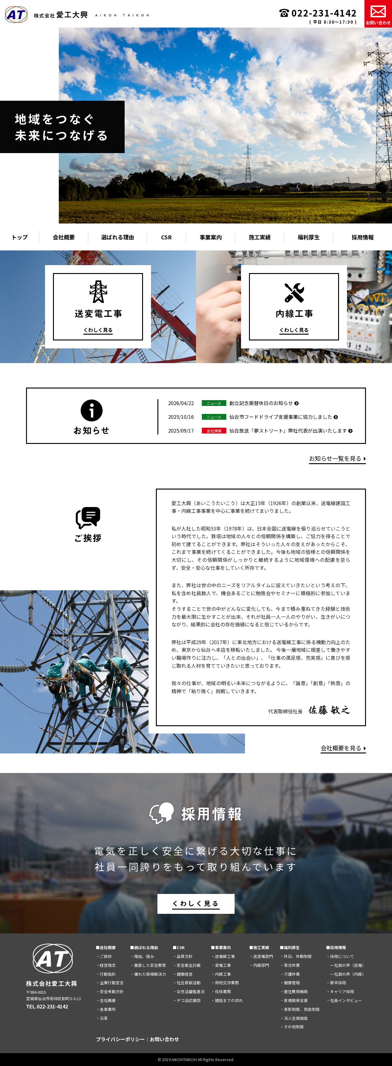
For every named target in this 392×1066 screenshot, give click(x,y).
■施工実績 (259, 947)
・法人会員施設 (294, 1018)
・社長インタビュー (344, 1000)
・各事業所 (106, 1009)
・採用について (340, 956)
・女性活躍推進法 (189, 991)
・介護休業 (290, 974)
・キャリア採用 (340, 991)
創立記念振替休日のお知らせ (233, 403)
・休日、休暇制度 (296, 956)
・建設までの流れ (227, 1000)
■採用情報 (336, 947)
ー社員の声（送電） (346, 965)
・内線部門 (259, 965)
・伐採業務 (221, 991)
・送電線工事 (223, 956)
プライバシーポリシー (120, 1039)
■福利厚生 (290, 947)
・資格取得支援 (294, 1000)
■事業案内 (221, 947)
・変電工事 (221, 965)
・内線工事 (221, 974)
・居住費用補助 (294, 991)
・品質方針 (183, 956)
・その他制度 (292, 1027)
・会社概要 (106, 1000)
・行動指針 (106, 974)
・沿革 (102, 1018)
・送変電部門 (261, 956)
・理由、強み (142, 956)
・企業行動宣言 (110, 982)
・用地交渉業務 (225, 982)
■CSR (179, 947)
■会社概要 (106, 947)
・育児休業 (290, 965)
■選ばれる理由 (144, 947)
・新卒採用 (336, 982)
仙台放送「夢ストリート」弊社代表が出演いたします (260, 430)
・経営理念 (106, 965)
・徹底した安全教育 (148, 965)
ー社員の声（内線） (346, 974)
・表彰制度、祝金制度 (300, 1009)
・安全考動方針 (110, 991)
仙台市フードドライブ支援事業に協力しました (253, 416)
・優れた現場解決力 (148, 974)
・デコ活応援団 (187, 1000)
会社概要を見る (343, 748)
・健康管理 (290, 982)
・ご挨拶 (104, 956)
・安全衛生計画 (187, 965)
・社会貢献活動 (187, 982)
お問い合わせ (164, 1039)
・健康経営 (183, 974)
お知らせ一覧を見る (337, 458)
